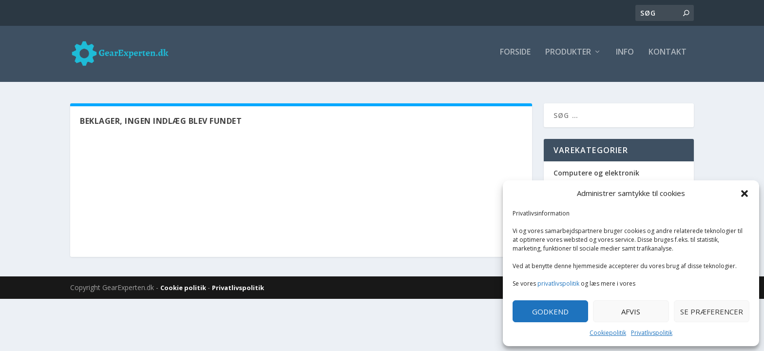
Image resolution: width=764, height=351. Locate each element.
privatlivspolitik (558, 283)
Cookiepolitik (608, 333)
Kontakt (668, 56)
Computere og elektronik (596, 175)
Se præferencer (711, 311)
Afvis (630, 311)
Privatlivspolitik (651, 333)
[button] (744, 193)
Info (625, 56)
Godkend (550, 311)
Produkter (568, 56)
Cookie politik (184, 290)
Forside (515, 56)
